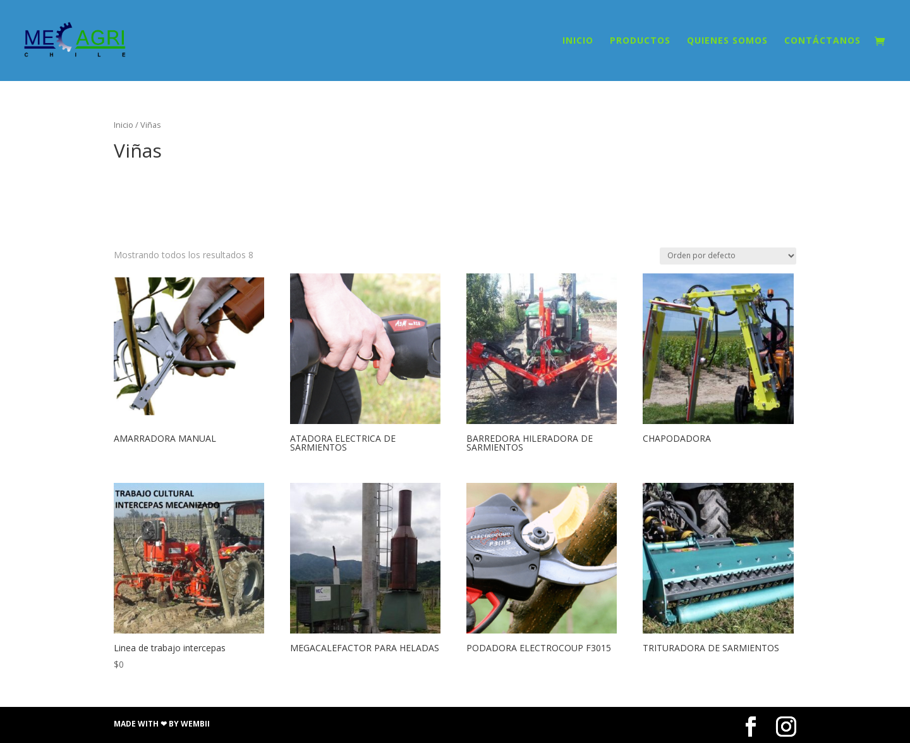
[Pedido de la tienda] (728, 256)
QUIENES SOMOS (727, 41)
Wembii (195, 723)
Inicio (123, 124)
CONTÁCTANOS (822, 41)
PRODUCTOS (640, 41)
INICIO (577, 41)
